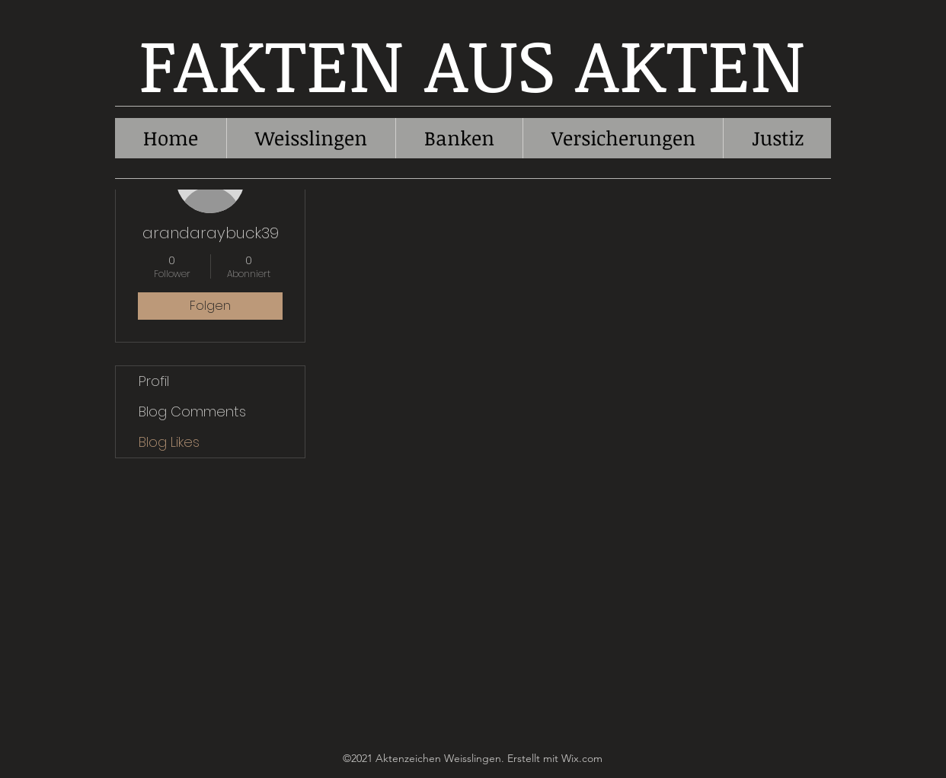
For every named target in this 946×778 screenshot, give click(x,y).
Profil (154, 381)
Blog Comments (192, 411)
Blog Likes (169, 441)
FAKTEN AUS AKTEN (472, 63)
